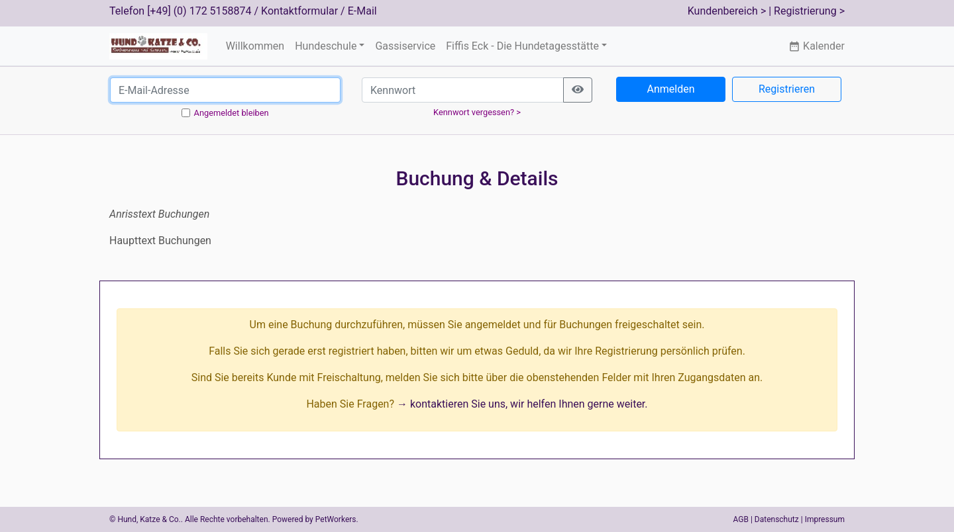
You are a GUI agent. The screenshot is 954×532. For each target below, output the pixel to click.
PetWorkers (335, 519)
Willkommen (255, 46)
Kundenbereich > (727, 11)
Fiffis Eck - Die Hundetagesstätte (522, 46)
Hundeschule (325, 46)
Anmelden (670, 89)
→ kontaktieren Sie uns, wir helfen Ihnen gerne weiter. (522, 404)
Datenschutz (777, 519)
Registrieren (787, 89)
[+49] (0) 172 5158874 (199, 11)
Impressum (825, 519)
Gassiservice (405, 46)
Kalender (816, 46)
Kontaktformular (299, 11)
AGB (741, 519)
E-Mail (362, 11)
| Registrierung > (806, 11)
